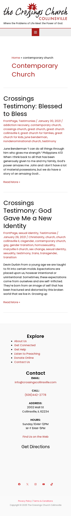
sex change (37, 249)
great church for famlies (37, 133)
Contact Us (22, 362)
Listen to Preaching (27, 354)
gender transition (21, 245)
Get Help (20, 349)
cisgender (27, 241)
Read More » (11, 182)
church (50, 237)
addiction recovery (16, 125)
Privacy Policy (25, 501)
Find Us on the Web (36, 437)
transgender (48, 253)
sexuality (9, 253)
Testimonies (27, 121)
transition (10, 257)
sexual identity (28, 233)
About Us (20, 341)
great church (36, 129)
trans (35, 253)
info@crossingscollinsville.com (35, 382)
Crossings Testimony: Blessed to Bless (32, 106)
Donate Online (24, 358)
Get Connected (25, 345)
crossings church (14, 129)
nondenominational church (22, 141)
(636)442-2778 (35, 395)
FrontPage (10, 121)
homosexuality (45, 245)
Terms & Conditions (43, 501)
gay (6, 245)
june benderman (36, 137)
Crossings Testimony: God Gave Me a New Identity (27, 214)
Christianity (36, 237)
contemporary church (46, 125)
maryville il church (15, 249)
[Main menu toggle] (35, 32)
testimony (49, 141)
